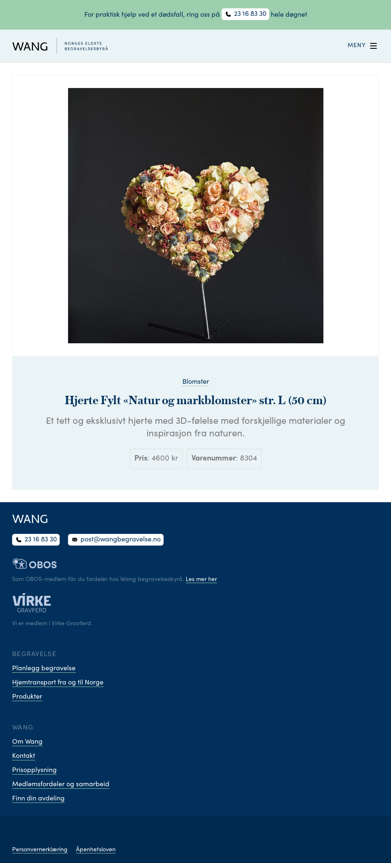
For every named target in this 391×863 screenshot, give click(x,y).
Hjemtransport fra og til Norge (57, 682)
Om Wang (27, 742)
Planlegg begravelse (44, 668)
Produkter (27, 697)
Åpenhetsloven (96, 850)
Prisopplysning (34, 770)
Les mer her (201, 580)
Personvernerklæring (40, 850)
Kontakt (23, 756)
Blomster (195, 382)
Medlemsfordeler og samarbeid (60, 784)
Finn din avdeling (38, 798)
